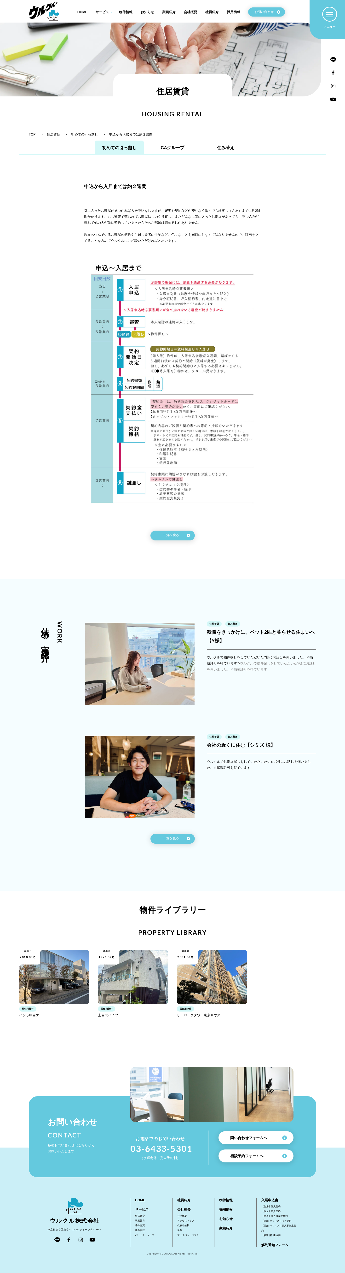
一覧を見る (176, 841)
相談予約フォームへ (259, 1155)
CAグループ (172, 149)
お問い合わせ (267, 12)
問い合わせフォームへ (259, 1137)
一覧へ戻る (176, 538)
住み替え (235, 149)
